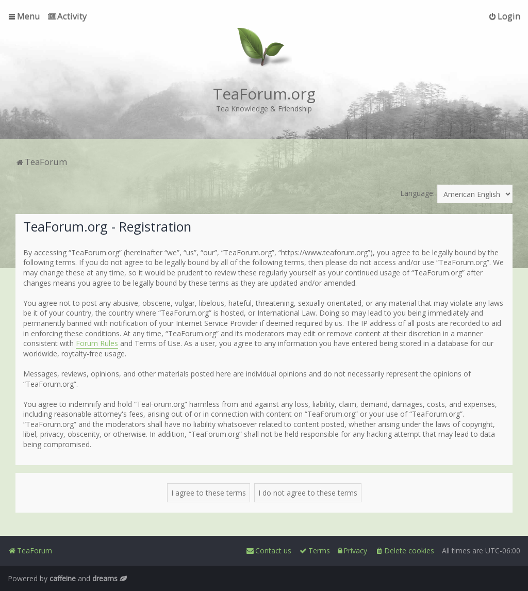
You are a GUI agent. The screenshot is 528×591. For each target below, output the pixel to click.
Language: (417, 193)
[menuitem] (67, 16)
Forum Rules (97, 343)
